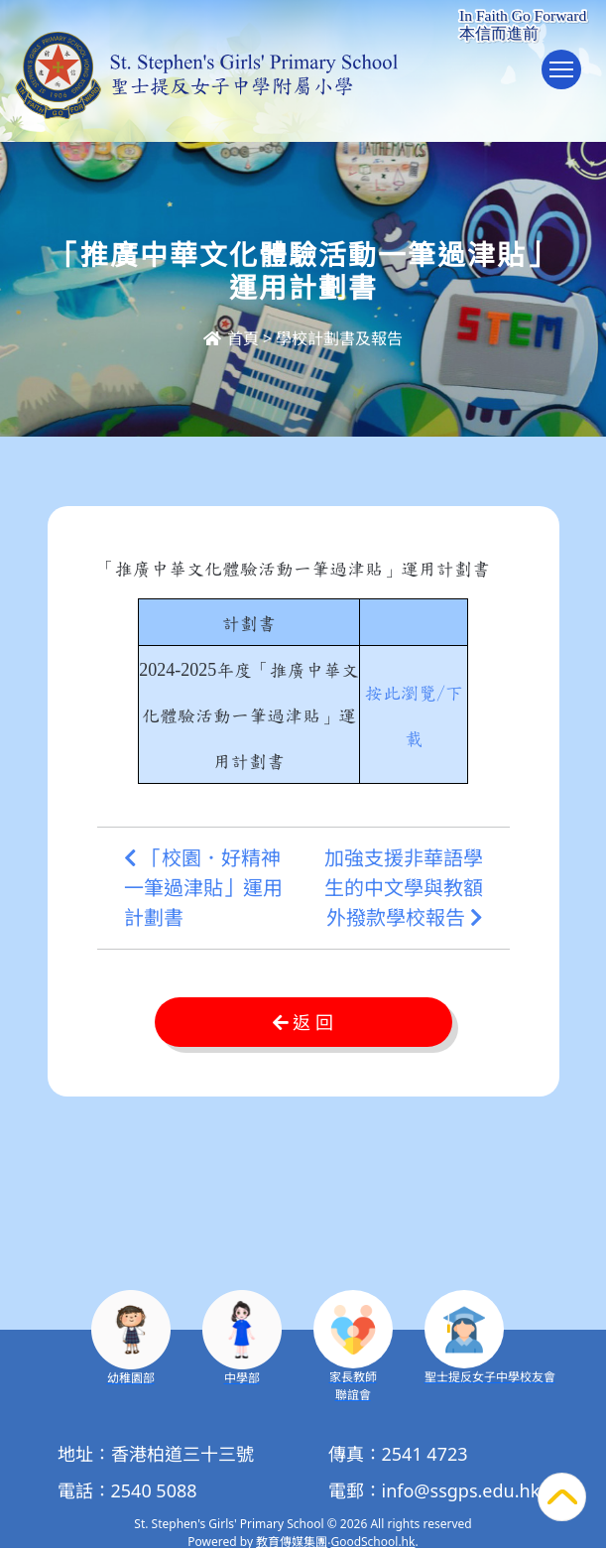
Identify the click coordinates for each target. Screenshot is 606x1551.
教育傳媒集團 (291, 1541)
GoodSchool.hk (372, 1541)
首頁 (231, 338)
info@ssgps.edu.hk (461, 1490)
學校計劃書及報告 (339, 338)
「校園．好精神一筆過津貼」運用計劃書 (203, 888)
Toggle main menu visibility (565, 78)
